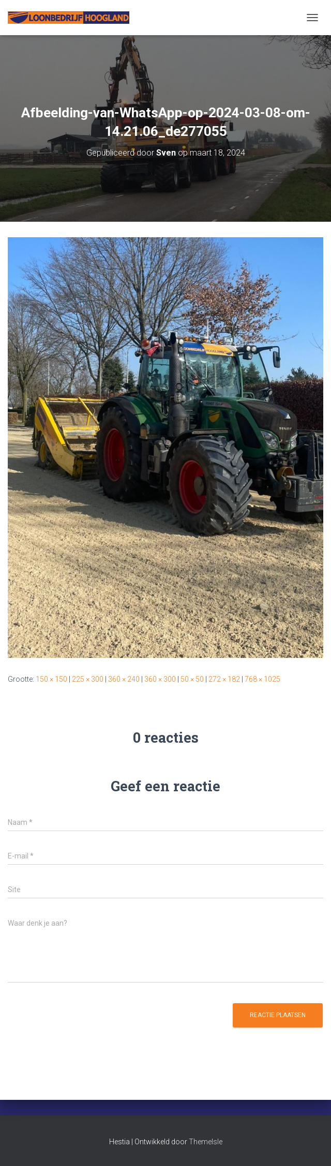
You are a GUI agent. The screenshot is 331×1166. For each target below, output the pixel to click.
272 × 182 (224, 679)
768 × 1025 (262, 679)
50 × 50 (192, 679)
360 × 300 (160, 679)
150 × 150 (51, 679)
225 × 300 (87, 679)
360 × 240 (124, 679)
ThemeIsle (205, 1142)
